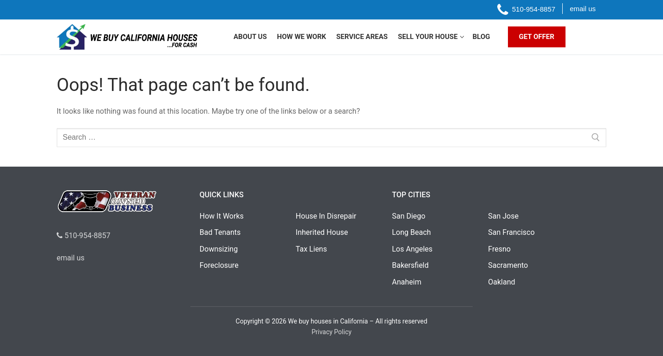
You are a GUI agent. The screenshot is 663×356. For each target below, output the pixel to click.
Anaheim (406, 282)
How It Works (222, 216)
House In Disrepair (326, 216)
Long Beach (411, 232)
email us (70, 257)
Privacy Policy (331, 332)
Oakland (501, 282)
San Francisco (511, 232)
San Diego (408, 216)
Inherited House (322, 232)
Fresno (499, 249)
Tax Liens (311, 249)
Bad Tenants (220, 232)
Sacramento (508, 265)
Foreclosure (219, 265)
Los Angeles (412, 249)
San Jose (503, 216)
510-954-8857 (83, 235)
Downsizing (219, 249)
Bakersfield (410, 265)
